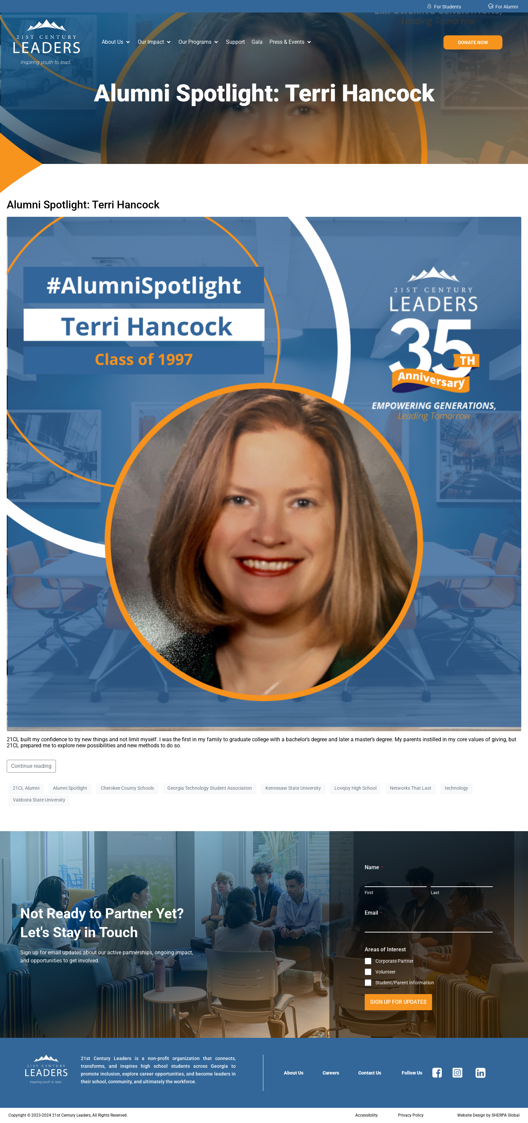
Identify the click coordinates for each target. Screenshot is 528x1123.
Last (435, 892)
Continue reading (31, 766)
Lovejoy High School (355, 788)
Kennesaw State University (293, 788)
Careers (331, 1073)
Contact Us (369, 1073)
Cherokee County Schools (127, 788)
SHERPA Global (506, 1115)
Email (373, 913)
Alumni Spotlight (70, 788)
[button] (116, 42)
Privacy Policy (411, 1115)
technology (456, 788)
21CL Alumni (26, 788)
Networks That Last (410, 788)
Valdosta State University (39, 800)
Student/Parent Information (404, 982)
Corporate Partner (394, 961)
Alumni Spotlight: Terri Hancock (83, 204)
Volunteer (385, 972)
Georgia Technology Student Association (209, 788)
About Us (293, 1073)
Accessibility (366, 1115)
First (369, 892)
